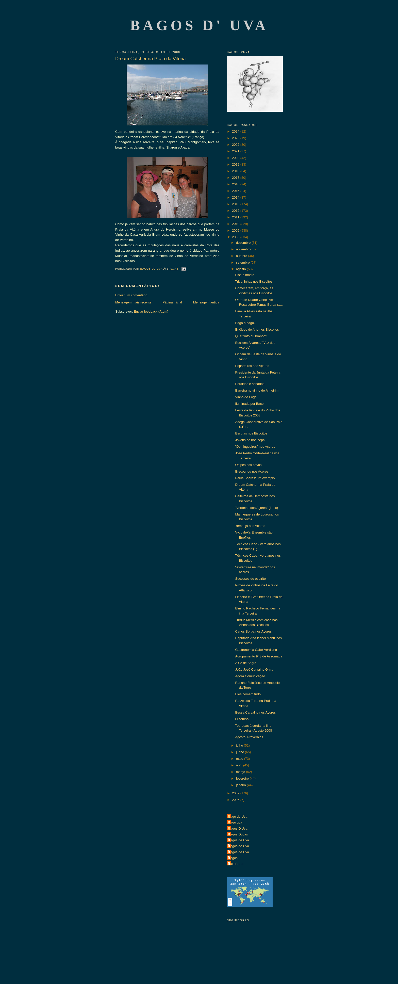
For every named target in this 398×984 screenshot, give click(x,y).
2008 (236, 237)
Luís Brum (235, 864)
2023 (236, 138)
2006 (236, 800)
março (241, 772)
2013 (236, 204)
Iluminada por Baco (249, 404)
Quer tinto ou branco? (251, 336)
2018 (236, 171)
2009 (236, 230)
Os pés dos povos (248, 465)
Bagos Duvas (238, 834)
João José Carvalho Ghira (254, 669)
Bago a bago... (246, 323)
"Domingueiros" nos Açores (255, 446)
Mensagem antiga (206, 302)
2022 (236, 145)
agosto (241, 269)
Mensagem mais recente (133, 302)
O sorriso (241, 719)
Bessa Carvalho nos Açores (255, 712)
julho (240, 745)
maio (240, 759)
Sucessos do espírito (250, 578)
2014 (236, 197)
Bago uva (235, 822)
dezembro (244, 243)
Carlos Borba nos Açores (253, 631)
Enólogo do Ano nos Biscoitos (257, 329)
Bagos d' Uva (199, 25)
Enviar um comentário (131, 295)
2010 (236, 224)
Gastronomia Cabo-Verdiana (256, 650)
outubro (242, 256)
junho (240, 752)
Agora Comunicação (250, 676)
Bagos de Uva (238, 840)
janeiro (241, 785)
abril (239, 765)
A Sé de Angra (245, 663)
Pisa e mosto (244, 275)
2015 (236, 191)
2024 (236, 131)
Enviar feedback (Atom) (151, 311)
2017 (236, 178)
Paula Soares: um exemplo (255, 478)
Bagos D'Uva (237, 828)
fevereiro (243, 778)
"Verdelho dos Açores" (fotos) (256, 508)
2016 (236, 184)
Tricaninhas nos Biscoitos (253, 281)
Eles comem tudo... (249, 694)
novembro (244, 249)
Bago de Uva (237, 816)
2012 (236, 211)
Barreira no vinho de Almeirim (256, 390)
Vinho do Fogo (245, 397)
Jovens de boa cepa (249, 440)
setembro (243, 262)
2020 (236, 158)
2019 (236, 164)
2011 (236, 217)
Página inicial (172, 302)
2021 (236, 151)
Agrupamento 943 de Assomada (258, 656)
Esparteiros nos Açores (252, 366)
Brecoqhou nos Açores (251, 471)
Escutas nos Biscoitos (251, 433)
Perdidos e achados (249, 384)
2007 (236, 793)
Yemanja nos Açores (250, 526)
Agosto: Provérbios (249, 737)
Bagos (233, 858)
